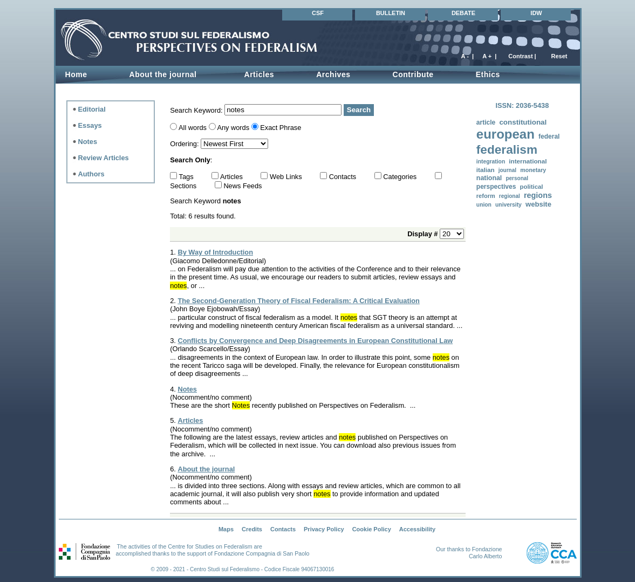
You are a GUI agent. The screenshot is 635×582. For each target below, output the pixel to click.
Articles (259, 74)
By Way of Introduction (215, 252)
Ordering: (185, 144)
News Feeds (242, 186)
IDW (536, 13)
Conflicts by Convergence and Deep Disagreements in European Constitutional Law (315, 341)
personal (517, 178)
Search (359, 110)
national (489, 178)
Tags (187, 177)
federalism (506, 149)
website (538, 204)
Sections (184, 186)
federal (548, 136)
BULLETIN (390, 13)
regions (538, 195)
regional (509, 196)
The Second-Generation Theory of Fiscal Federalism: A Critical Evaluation (298, 301)
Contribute (413, 74)
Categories (400, 177)
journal (507, 170)
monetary (533, 170)
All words (193, 128)
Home (76, 74)
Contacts (343, 177)
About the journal (206, 469)
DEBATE (463, 13)
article (485, 122)
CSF (318, 13)
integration (490, 162)
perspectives (496, 186)
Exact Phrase (280, 128)
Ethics (488, 74)
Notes (187, 389)
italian (485, 169)
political (531, 186)
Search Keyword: (197, 110)
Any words (233, 128)
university (508, 205)
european (505, 134)
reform (485, 196)
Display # (423, 234)
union (483, 205)
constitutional (523, 122)
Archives (333, 74)
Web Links (287, 177)
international (528, 161)
